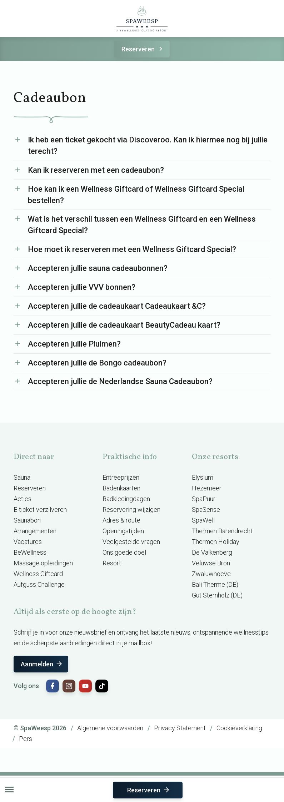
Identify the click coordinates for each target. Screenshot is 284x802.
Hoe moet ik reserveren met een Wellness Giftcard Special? (132, 249)
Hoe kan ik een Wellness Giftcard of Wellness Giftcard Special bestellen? (136, 195)
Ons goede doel (124, 552)
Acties (22, 499)
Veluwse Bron (211, 563)
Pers (25, 738)
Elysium (202, 477)
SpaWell (203, 520)
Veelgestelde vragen (131, 541)
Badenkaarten (121, 488)
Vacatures (28, 541)
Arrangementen (35, 531)
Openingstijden (123, 531)
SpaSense (206, 509)
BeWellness (30, 552)
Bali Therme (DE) (215, 584)
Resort (112, 563)
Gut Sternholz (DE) (217, 595)
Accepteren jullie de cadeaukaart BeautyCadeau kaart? (124, 325)
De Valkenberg (212, 552)
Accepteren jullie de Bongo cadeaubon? (97, 362)
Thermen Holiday (215, 541)
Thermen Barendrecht (222, 531)
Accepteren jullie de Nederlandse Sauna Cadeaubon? (120, 381)
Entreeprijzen (121, 477)
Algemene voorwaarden (110, 728)
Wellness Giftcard (38, 573)
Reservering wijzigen (131, 509)
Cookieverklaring (239, 728)
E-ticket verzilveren (40, 509)
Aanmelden (42, 664)
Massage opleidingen (43, 563)
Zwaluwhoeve (211, 573)
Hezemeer (206, 488)
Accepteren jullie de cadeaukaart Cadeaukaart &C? (117, 306)
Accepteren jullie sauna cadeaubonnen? (98, 268)
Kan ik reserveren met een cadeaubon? (96, 170)
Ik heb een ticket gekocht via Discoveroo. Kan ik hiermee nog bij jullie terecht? (148, 145)
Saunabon (27, 520)
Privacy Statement (180, 728)
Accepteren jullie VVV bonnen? (81, 287)
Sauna (22, 477)
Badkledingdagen (126, 499)
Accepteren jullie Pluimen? (74, 343)
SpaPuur (203, 499)
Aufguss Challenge (39, 584)
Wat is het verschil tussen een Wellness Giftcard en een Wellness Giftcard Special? (142, 225)
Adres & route (121, 520)
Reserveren (143, 49)
